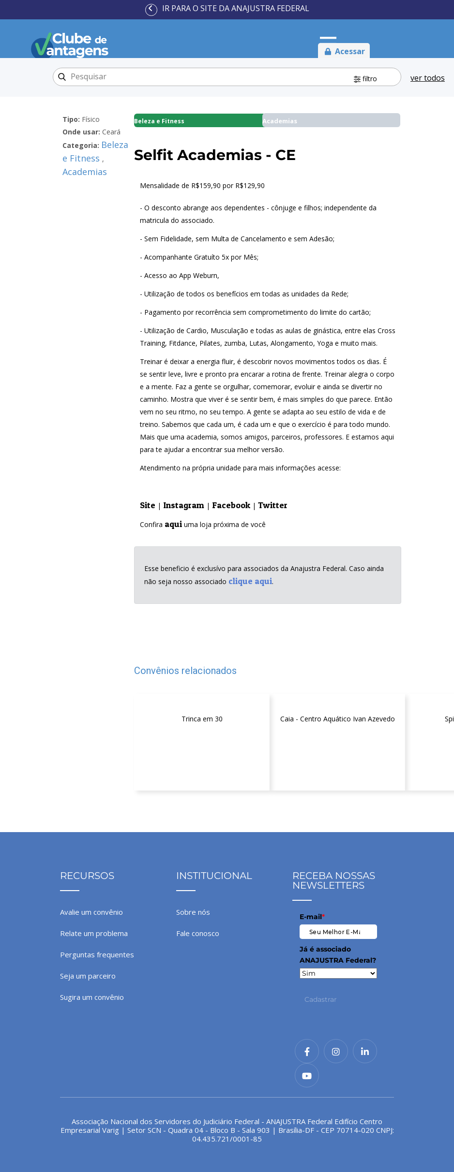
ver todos (427, 77)
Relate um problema (94, 933)
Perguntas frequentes (97, 954)
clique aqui (250, 581)
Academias (84, 171)
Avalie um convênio (91, 912)
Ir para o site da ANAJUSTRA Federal (235, 8)
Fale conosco (197, 933)
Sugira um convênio (92, 997)
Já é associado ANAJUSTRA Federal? (338, 954)
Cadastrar (320, 999)
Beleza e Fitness (95, 151)
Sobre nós (193, 912)
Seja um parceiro (88, 976)
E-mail (312, 916)
